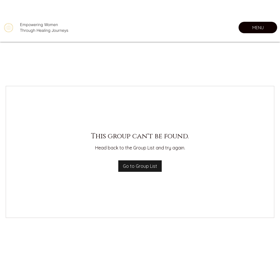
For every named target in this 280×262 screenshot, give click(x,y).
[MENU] (258, 27)
